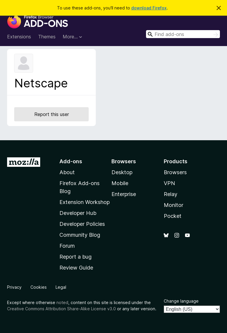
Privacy (14, 287)
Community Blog (79, 235)
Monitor (173, 205)
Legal (61, 287)
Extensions (19, 37)
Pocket (172, 216)
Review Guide (76, 268)
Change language (181, 300)
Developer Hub (77, 213)
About (67, 172)
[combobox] (183, 34)
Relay (170, 194)
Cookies (38, 287)
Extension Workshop (84, 202)
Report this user (51, 114)
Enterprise (123, 194)
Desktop (121, 172)
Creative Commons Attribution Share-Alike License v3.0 (61, 308)
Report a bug (75, 257)
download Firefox (149, 7)
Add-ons (70, 161)
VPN (169, 183)
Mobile (119, 183)
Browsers (175, 172)
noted (62, 302)
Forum (67, 246)
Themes (47, 37)
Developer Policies (82, 224)
